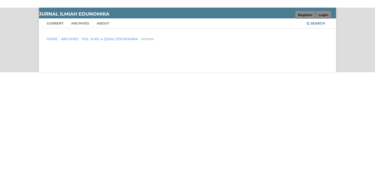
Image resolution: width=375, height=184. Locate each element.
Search (316, 23)
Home (52, 39)
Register (305, 15)
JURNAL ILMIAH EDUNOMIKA (74, 14)
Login (323, 15)
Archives (80, 23)
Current (55, 23)
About (103, 23)
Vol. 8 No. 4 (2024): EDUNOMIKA (110, 39)
